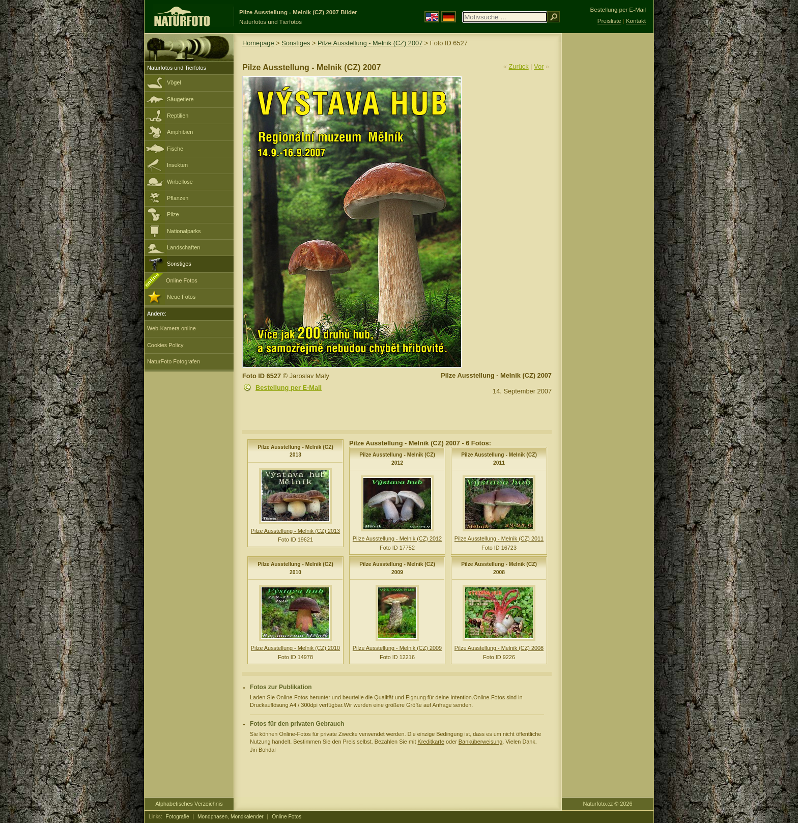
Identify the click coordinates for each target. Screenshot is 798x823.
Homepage (258, 43)
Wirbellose (180, 182)
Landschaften (183, 247)
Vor (539, 66)
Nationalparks (184, 231)
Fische (175, 149)
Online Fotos (181, 280)
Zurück (519, 66)
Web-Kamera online (171, 328)
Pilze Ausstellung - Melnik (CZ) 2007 (370, 43)
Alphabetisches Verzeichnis (188, 804)
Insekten (177, 165)
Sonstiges (179, 264)
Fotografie (177, 816)
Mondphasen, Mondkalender (230, 816)
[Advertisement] (607, 196)
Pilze (173, 214)
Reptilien (177, 115)
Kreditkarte (430, 742)
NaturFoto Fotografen (173, 361)
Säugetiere (180, 99)
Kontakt (636, 21)
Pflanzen (177, 198)
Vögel (174, 82)
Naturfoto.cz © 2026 (608, 804)
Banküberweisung (480, 742)
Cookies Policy (165, 345)
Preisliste (609, 21)
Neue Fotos (181, 297)
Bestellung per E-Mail (288, 387)
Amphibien (180, 132)
